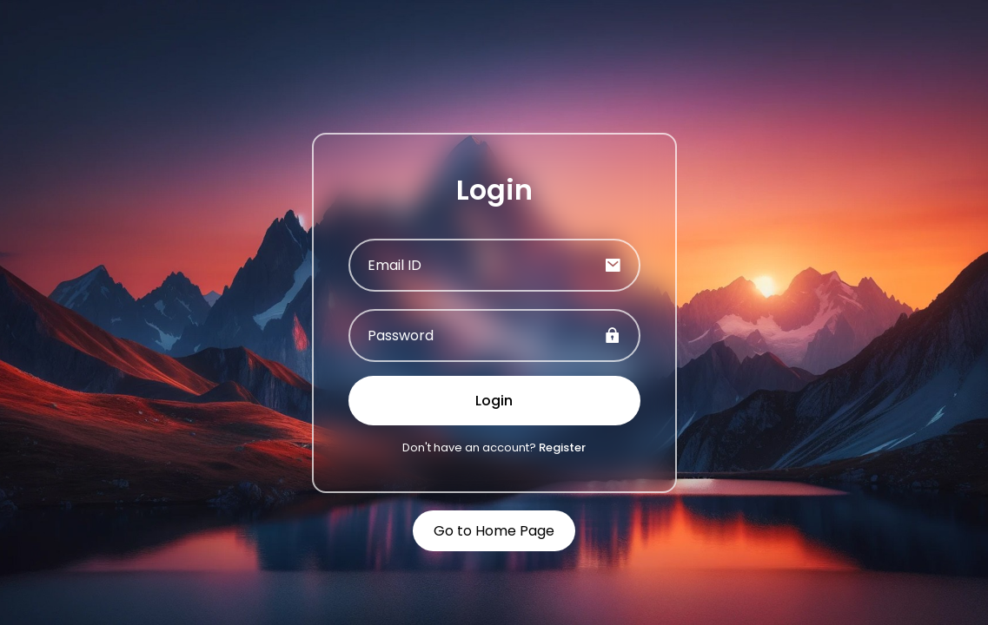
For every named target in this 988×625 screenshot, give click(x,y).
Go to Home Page (494, 531)
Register (562, 447)
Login (494, 401)
